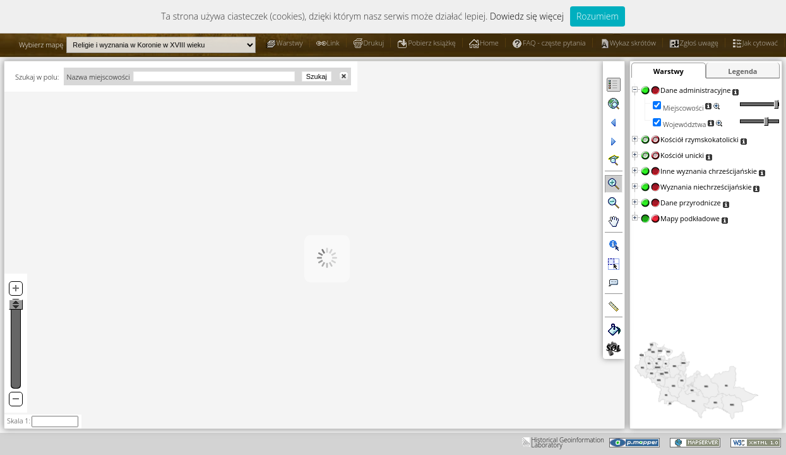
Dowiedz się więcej (527, 16)
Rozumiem (597, 16)
